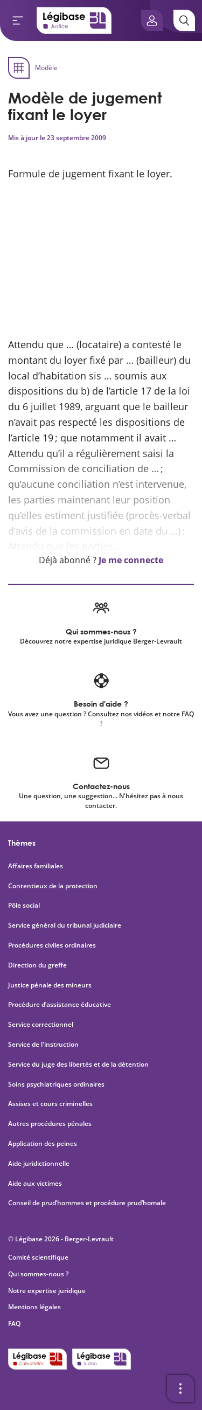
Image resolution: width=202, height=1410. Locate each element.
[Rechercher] (184, 20)
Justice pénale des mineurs (50, 985)
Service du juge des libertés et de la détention (78, 1064)
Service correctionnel (40, 1024)
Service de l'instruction (43, 1044)
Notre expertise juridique (47, 1290)
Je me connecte (131, 560)
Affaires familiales (35, 866)
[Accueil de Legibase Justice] (74, 20)
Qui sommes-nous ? (38, 1273)
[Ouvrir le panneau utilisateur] (152, 20)
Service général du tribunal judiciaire (64, 925)
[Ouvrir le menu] (18, 20)
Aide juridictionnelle (38, 1163)
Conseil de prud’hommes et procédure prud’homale (88, 1203)
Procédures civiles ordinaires (52, 945)
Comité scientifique (38, 1257)
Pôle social (24, 905)
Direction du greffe (37, 965)
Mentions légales (34, 1306)
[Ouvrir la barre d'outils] (180, 1388)
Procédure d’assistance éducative (60, 1004)
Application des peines (42, 1143)
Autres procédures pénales (50, 1123)
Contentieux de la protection (52, 886)
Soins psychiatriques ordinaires (56, 1084)
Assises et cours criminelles (50, 1104)
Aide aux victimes (35, 1183)
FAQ (14, 1323)
